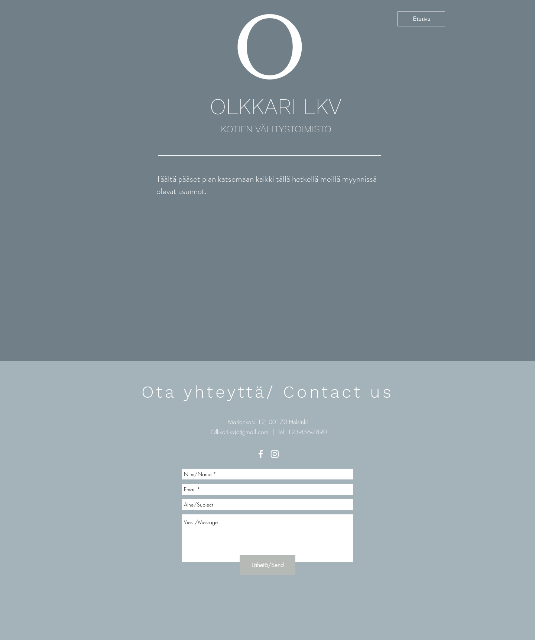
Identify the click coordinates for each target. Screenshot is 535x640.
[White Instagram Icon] (274, 454)
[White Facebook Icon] (260, 454)
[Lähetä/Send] (267, 565)
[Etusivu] (421, 19)
